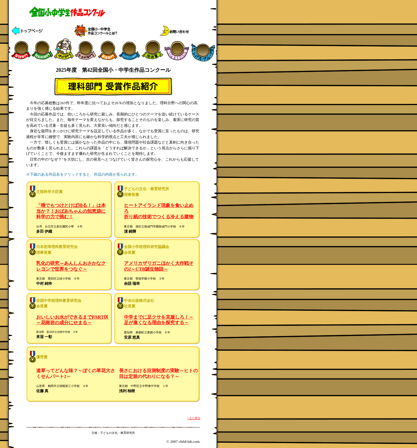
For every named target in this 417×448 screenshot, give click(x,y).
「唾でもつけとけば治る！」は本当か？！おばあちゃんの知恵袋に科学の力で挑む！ (71, 211)
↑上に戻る (193, 418)
